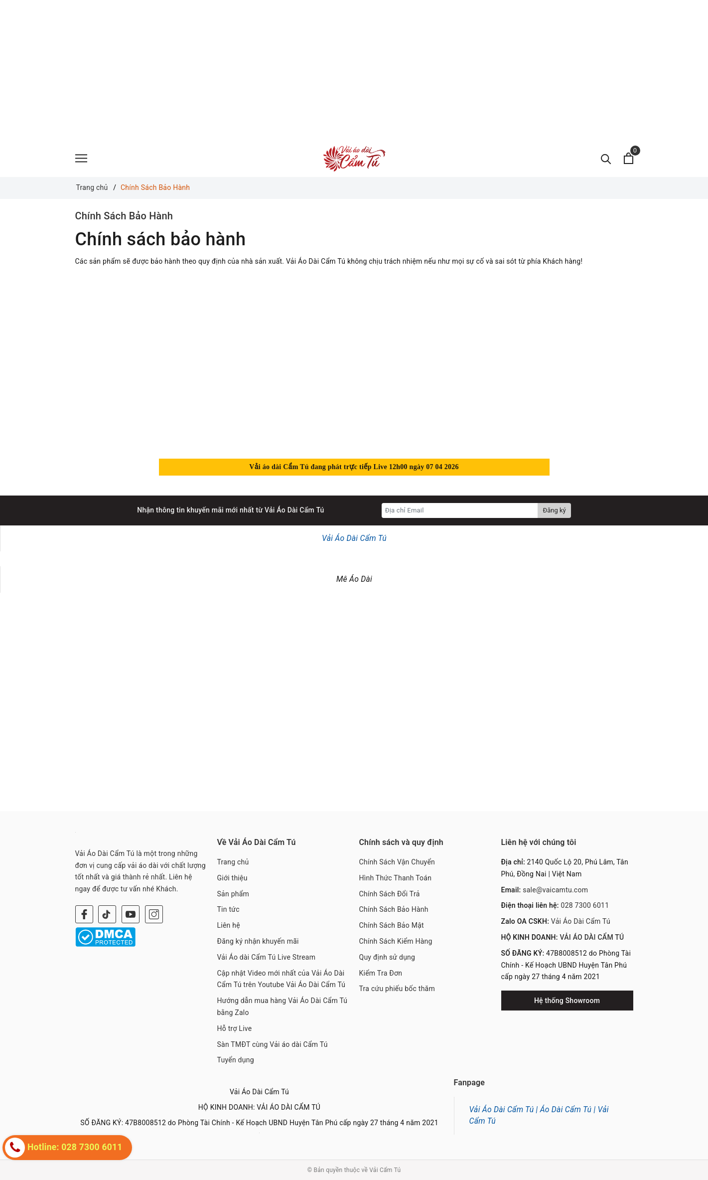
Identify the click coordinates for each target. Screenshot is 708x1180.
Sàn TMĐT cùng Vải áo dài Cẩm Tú (272, 1044)
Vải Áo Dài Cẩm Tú (354, 538)
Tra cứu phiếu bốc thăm (397, 989)
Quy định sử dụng (387, 957)
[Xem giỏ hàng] (628, 158)
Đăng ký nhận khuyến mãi (258, 941)
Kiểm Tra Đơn (381, 973)
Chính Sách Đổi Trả (389, 894)
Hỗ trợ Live (234, 1028)
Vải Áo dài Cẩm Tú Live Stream (266, 957)
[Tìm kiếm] (606, 158)
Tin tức (228, 909)
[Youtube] (131, 914)
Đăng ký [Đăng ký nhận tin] (554, 510)
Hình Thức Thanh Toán (395, 878)
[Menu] (81, 158)
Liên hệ (228, 925)
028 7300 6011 (585, 905)
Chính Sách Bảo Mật (391, 925)
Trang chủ (233, 862)
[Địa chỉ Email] (460, 510)
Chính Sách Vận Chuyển (397, 862)
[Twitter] (107, 914)
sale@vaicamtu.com (555, 890)
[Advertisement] (299, 70)
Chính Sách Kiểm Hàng (395, 941)
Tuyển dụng (235, 1060)
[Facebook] (84, 914)
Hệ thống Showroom (567, 1001)
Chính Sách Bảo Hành (124, 216)
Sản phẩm (233, 894)
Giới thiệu (232, 878)
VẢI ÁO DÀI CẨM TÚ (592, 937)
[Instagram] (154, 914)
